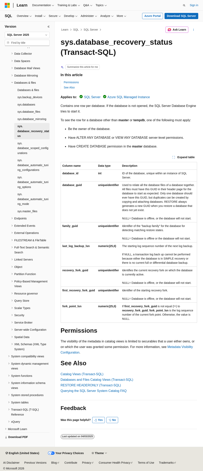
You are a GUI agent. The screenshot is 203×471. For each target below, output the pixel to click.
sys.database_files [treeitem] (28, 111)
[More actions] (193, 30)
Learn (64, 29)
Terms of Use (146, 462)
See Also (69, 87)
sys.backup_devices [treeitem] (29, 97)
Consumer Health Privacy (114, 462)
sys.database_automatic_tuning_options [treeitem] (32, 182)
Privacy (86, 462)
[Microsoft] (7, 5)
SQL (76, 29)
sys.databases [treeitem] (26, 104)
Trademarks (166, 462)
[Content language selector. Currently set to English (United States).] (22, 453)
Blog (54, 462)
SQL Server (91, 29)
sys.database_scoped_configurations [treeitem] (32, 148)
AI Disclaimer (11, 462)
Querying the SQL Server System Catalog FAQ (94, 390)
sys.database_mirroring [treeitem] (31, 119)
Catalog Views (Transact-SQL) (82, 374)
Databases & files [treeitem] (28, 90)
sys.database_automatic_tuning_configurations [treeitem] (32, 165)
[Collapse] (48, 26)
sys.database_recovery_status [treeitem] (33, 131)
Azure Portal (152, 15)
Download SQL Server (181, 15)
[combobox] (27, 35)
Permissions (71, 82)
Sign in (194, 5)
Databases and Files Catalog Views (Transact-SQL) (97, 379)
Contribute (70, 462)
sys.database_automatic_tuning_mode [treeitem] (32, 199)
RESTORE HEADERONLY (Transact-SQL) (91, 385)
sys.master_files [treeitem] (27, 211)
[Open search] (184, 5)
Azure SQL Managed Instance (128, 97)
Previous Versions (35, 462)
